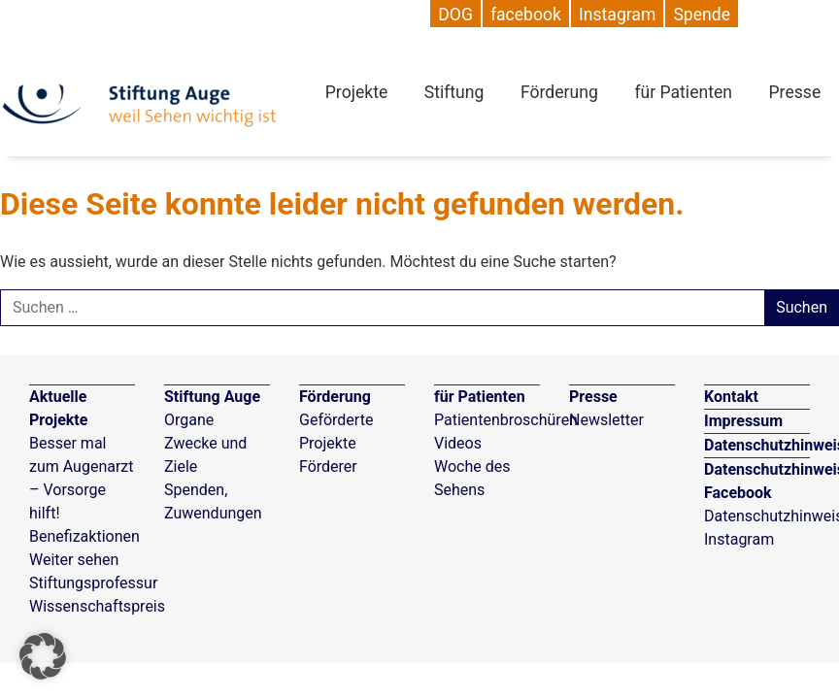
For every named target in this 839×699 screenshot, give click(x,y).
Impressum (743, 421)
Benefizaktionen (84, 536)
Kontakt (731, 396)
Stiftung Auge (212, 396)
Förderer (328, 466)
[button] (42, 656)
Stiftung (454, 92)
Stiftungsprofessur (93, 583)
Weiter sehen (73, 559)
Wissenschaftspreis (97, 606)
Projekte (356, 92)
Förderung (559, 92)
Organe (189, 420)
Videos (458, 443)
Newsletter (606, 420)
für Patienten (683, 92)
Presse (795, 92)
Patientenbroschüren (506, 420)
